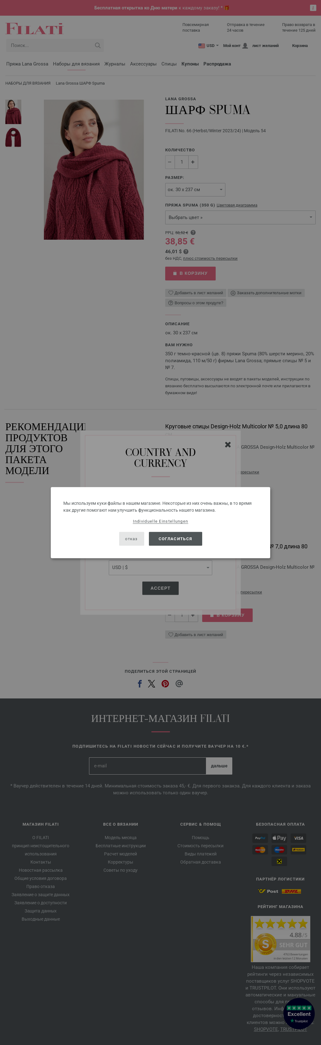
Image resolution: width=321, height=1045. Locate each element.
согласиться (175, 538)
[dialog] (160, 522)
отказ (131, 538)
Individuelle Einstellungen (160, 521)
